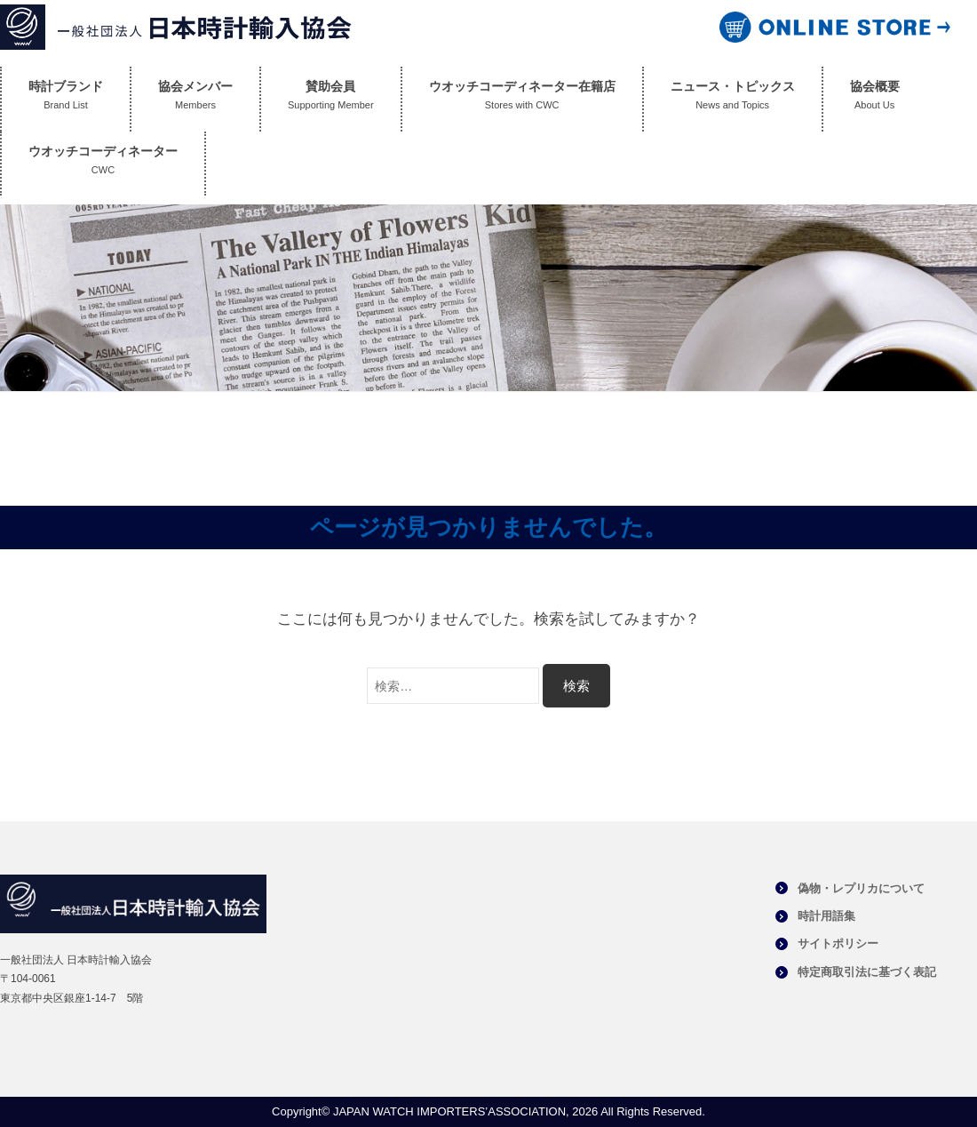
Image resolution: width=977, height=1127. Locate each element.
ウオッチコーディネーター (103, 164)
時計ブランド (65, 99)
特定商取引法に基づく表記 (867, 972)
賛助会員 (331, 99)
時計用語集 (826, 916)
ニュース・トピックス (733, 99)
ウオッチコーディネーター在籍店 (522, 99)
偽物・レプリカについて (861, 888)
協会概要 (875, 99)
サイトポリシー (838, 943)
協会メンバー (195, 99)
